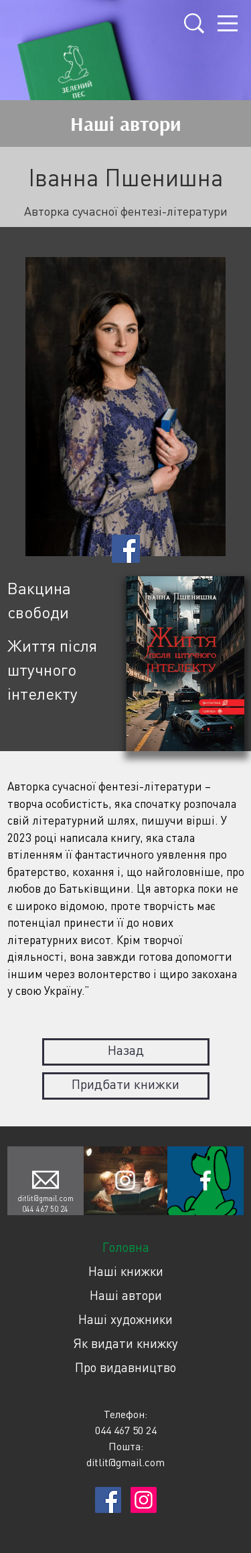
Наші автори (126, 1295)
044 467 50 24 (45, 1208)
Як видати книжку (125, 1343)
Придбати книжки (125, 1084)
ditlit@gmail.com (45, 1198)
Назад (126, 1050)
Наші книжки (125, 1271)
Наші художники (125, 1319)
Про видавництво (125, 1367)
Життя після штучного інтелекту (52, 669)
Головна (125, 1247)
